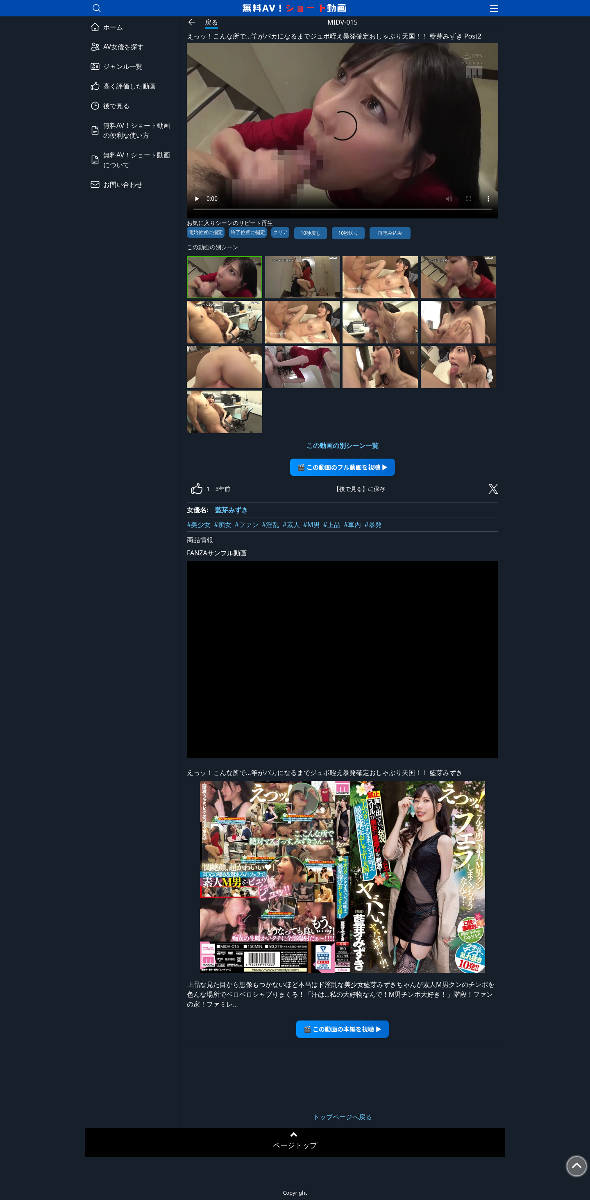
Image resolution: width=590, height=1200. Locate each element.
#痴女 (222, 524)
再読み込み (390, 233)
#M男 (311, 524)
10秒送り (348, 233)
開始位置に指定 (205, 232)
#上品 (331, 524)
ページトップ (295, 1145)
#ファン (247, 524)
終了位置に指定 (248, 232)
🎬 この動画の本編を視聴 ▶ (343, 1029)
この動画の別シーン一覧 (342, 445)
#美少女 (199, 524)
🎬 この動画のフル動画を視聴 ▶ (342, 467)
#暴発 (372, 524)
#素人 (291, 524)
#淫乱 (270, 524)
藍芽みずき (231, 509)
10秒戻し (310, 233)
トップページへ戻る (342, 1116)
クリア (280, 232)
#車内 (352, 524)
